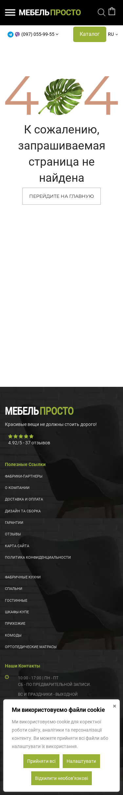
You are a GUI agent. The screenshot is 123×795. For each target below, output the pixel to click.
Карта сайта (17, 546)
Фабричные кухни (23, 577)
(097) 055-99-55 (37, 34)
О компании (17, 488)
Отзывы (13, 534)
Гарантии (14, 523)
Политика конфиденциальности (38, 557)
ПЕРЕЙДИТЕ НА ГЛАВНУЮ (61, 196)
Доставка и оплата (24, 499)
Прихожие (15, 623)
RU (111, 34)
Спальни (13, 589)
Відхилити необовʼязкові (61, 778)
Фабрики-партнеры (24, 476)
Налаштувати (81, 761)
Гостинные (16, 600)
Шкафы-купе (17, 612)
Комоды (13, 635)
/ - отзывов (29, 442)
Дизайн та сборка (23, 511)
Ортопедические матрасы (31, 647)
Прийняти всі (41, 761)
